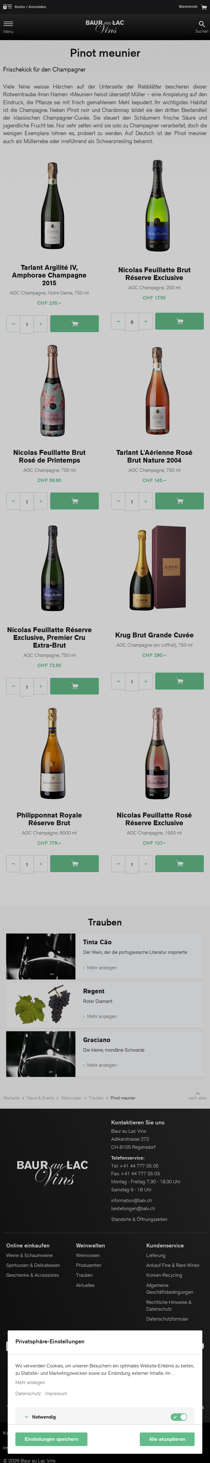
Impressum (56, 1393)
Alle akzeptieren (167, 1439)
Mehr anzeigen (30, 1382)
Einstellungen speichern (51, 1439)
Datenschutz (28, 1393)
